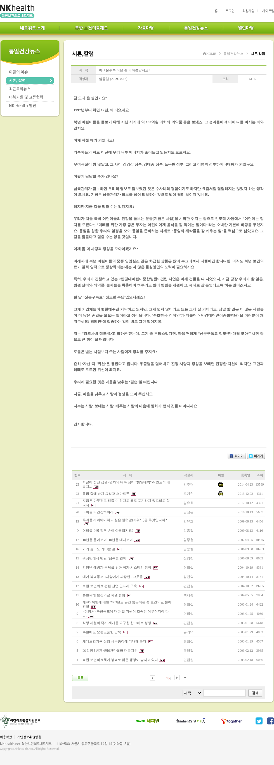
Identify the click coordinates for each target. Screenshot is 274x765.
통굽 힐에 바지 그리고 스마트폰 (105, 494)
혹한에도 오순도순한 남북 (101, 632)
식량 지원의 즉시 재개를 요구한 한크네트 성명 (116, 623)
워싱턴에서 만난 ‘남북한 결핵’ (104, 558)
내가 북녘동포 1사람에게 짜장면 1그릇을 (112, 577)
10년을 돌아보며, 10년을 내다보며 (107, 540)
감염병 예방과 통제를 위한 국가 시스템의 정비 (116, 567)
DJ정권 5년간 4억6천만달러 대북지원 (109, 651)
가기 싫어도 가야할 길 (98, 549)
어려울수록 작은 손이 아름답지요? (107, 531)
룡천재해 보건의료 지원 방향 (103, 595)
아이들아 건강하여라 (98, 512)
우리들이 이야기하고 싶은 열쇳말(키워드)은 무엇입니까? (124, 520)
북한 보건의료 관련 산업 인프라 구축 (109, 586)
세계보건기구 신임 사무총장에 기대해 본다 (114, 641)
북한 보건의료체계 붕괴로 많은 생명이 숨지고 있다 (120, 660)
